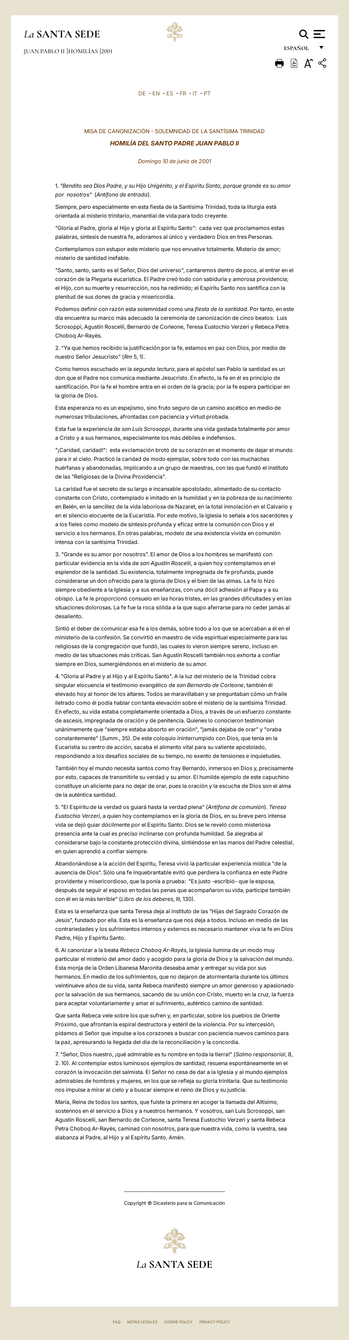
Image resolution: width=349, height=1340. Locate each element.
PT (207, 93)
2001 (106, 51)
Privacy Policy (214, 1322)
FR (183, 93)
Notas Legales (142, 1322)
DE (142, 93)
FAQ (116, 1322)
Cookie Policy (178, 1322)
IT (195, 93)
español (299, 50)
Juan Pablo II (45, 51)
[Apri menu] (318, 34)
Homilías (83, 51)
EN (156, 93)
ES (169, 93)
